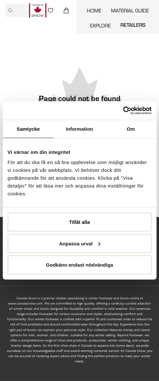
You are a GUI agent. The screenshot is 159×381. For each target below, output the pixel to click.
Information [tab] (79, 128)
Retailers (132, 25)
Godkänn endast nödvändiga (79, 265)
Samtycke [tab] (28, 128)
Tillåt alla (79, 222)
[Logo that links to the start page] (37, 10)
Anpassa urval (80, 243)
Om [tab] (131, 128)
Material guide (130, 10)
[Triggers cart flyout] (66, 10)
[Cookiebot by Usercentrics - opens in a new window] (122, 111)
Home (94, 10)
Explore (100, 25)
